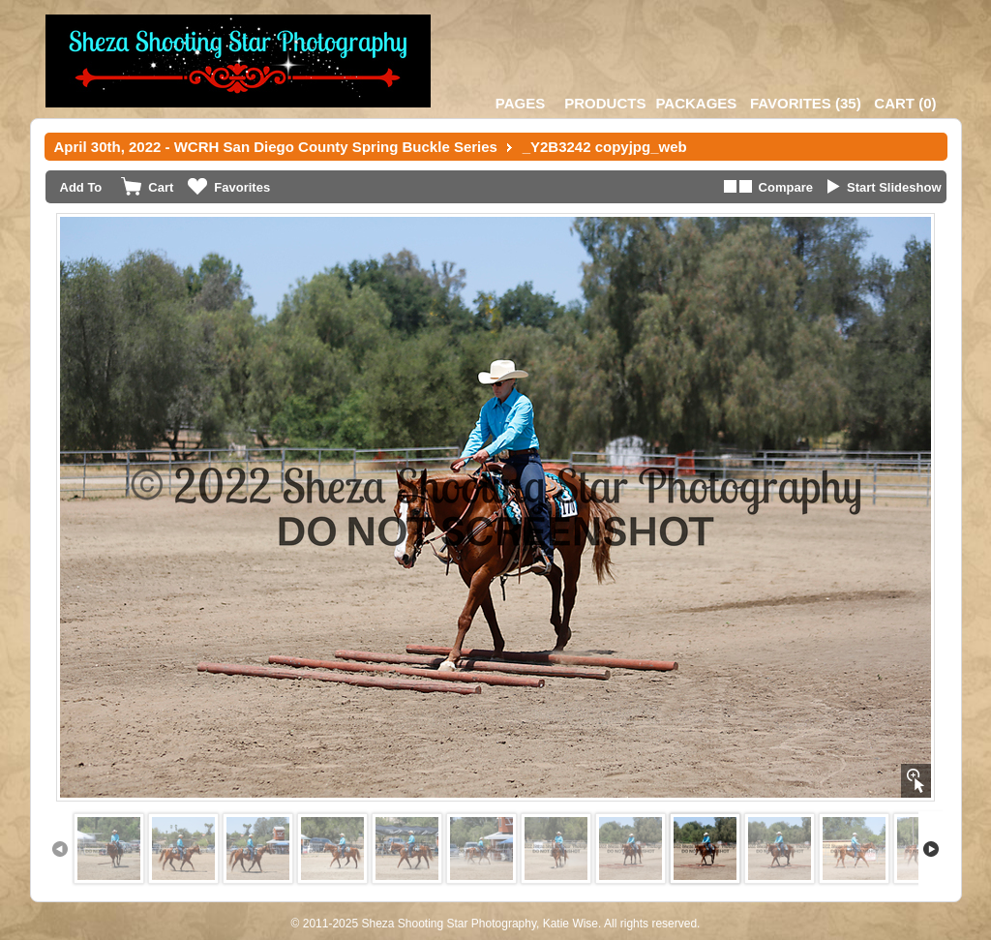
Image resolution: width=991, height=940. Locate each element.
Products (605, 103)
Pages (520, 103)
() (805, 103)
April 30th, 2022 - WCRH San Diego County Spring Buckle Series (275, 146)
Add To (81, 187)
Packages (695, 103)
